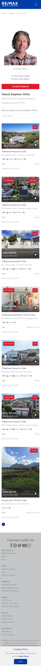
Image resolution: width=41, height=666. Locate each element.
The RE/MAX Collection (10, 591)
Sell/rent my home (8, 575)
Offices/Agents (7, 616)
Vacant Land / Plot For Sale (14, 511)
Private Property (8, 635)
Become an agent (8, 569)
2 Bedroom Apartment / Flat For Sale (18, 325)
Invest (4, 572)
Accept (20, 662)
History (4, 556)
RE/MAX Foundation (9, 585)
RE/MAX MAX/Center (10, 603)
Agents (11, 13)
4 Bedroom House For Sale (14, 162)
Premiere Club (7, 619)
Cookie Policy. (23, 656)
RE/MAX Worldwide (9, 553)
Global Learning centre (10, 588)
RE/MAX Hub (7, 600)
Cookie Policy (32, 643)
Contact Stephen (20, 86)
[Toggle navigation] (36, 4)
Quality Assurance (8, 622)
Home (4, 13)
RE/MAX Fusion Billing (10, 606)
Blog (3, 559)
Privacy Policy (21, 643)
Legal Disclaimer (10, 643)
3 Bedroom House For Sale (14, 215)
